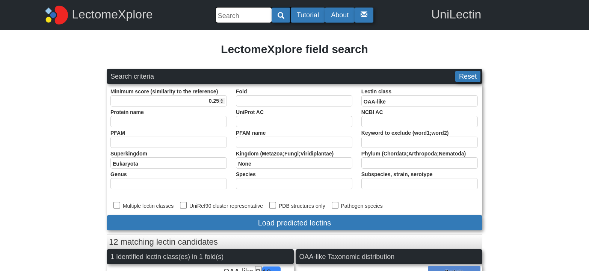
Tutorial (308, 15)
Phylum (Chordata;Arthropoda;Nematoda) (419, 160)
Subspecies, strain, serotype (419, 180)
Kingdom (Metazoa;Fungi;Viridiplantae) (294, 160)
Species (294, 180)
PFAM (168, 139)
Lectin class (419, 97)
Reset (468, 76)
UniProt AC (294, 118)
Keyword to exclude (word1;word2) (419, 139)
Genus (168, 180)
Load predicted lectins (294, 223)
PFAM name (294, 139)
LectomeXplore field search (294, 49)
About (340, 15)
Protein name (168, 118)
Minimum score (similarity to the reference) (168, 97)
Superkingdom (168, 160)
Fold (294, 97)
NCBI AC (419, 118)
